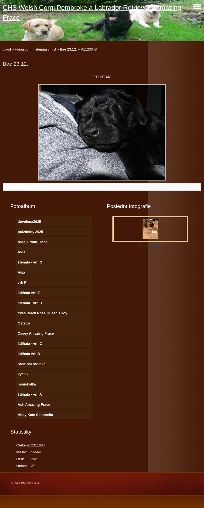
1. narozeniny (150, 245)
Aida (21, 252)
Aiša (21, 272)
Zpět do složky (106, 187)
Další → (193, 187)
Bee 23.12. (68, 49)
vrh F (22, 283)
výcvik (23, 374)
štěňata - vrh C (30, 344)
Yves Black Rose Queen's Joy (42, 313)
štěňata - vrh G (30, 262)
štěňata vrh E (29, 293)
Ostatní (24, 323)
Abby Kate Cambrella (35, 415)
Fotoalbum (23, 49)
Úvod (7, 49)
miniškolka (27, 384)
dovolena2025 (29, 222)
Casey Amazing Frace (36, 333)
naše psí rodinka (32, 364)
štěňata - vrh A (30, 394)
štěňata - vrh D (30, 303)
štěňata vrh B (45, 49)
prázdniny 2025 (30, 232)
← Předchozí (14, 187)
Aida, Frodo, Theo (33, 242)
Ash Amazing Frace (34, 404)
